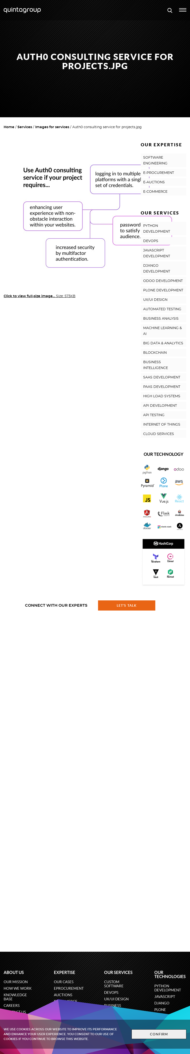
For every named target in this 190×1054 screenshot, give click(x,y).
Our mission (16, 982)
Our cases (64, 982)
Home (9, 127)
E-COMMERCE (155, 191)
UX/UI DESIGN (155, 300)
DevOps (111, 992)
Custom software (114, 984)
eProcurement (69, 988)
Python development (167, 988)
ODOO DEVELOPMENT (163, 281)
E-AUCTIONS (154, 182)
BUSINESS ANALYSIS (161, 318)
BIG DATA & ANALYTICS (163, 343)
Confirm (159, 1034)
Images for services (52, 127)
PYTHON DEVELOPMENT (156, 228)
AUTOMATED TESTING (162, 309)
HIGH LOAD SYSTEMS (161, 396)
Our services (118, 972)
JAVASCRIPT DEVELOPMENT (156, 253)
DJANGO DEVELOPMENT (156, 268)
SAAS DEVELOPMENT (161, 377)
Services (24, 127)
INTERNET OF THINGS (161, 424)
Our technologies (170, 974)
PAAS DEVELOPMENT (161, 387)
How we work (18, 988)
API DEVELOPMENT (160, 405)
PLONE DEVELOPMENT (163, 290)
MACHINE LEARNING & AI (162, 331)
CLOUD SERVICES (158, 434)
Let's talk (127, 605)
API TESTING (154, 415)
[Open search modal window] (170, 10)
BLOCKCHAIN (155, 352)
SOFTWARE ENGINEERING (155, 160)
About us (14, 972)
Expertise (64, 972)
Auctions (63, 995)
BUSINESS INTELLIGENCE (155, 365)
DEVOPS (150, 241)
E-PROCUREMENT (158, 173)
